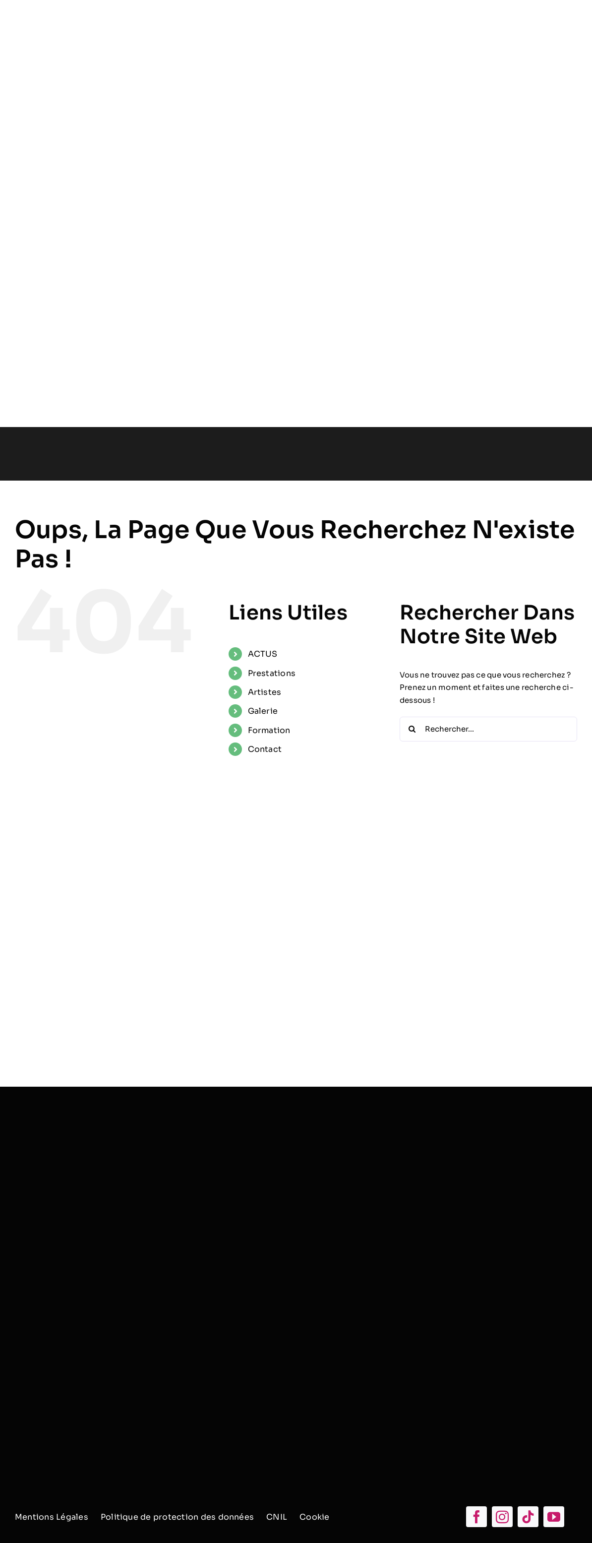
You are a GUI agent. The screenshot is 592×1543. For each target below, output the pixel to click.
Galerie (263, 711)
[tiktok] (528, 1516)
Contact (265, 749)
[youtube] (553, 1516)
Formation (269, 730)
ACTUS (263, 654)
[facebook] (476, 1516)
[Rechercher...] (488, 729)
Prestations (272, 673)
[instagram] (502, 1516)
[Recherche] (412, 729)
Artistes (265, 692)
